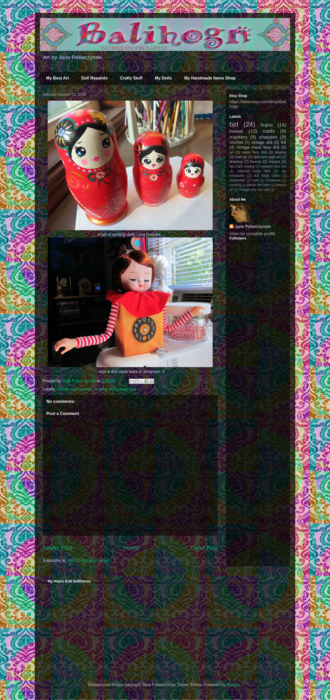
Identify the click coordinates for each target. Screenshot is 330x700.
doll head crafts (267, 176)
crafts (269, 131)
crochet (236, 142)
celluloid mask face (254, 171)
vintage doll (262, 142)
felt (283, 142)
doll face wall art (267, 157)
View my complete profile (252, 234)
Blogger (234, 685)
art (231, 152)
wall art (241, 157)
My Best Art (57, 78)
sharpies (268, 137)
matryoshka (81, 389)
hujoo (266, 125)
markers (238, 137)
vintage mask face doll (257, 147)
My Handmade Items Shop (209, 78)
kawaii (62, 389)
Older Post (204, 548)
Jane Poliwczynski (253, 226)
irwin (255, 180)
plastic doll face (258, 185)
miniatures (273, 180)
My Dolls (163, 78)
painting (235, 185)
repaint (274, 162)
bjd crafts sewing (241, 166)
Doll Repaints (94, 78)
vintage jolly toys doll (254, 189)
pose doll (128, 389)
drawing (235, 162)
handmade (237, 180)
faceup (255, 162)
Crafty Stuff (131, 78)
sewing (280, 152)
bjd (233, 124)
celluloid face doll (273, 166)
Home (131, 548)
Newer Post (57, 548)
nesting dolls (105, 389)
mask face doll (254, 152)
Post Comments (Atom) (89, 560)
